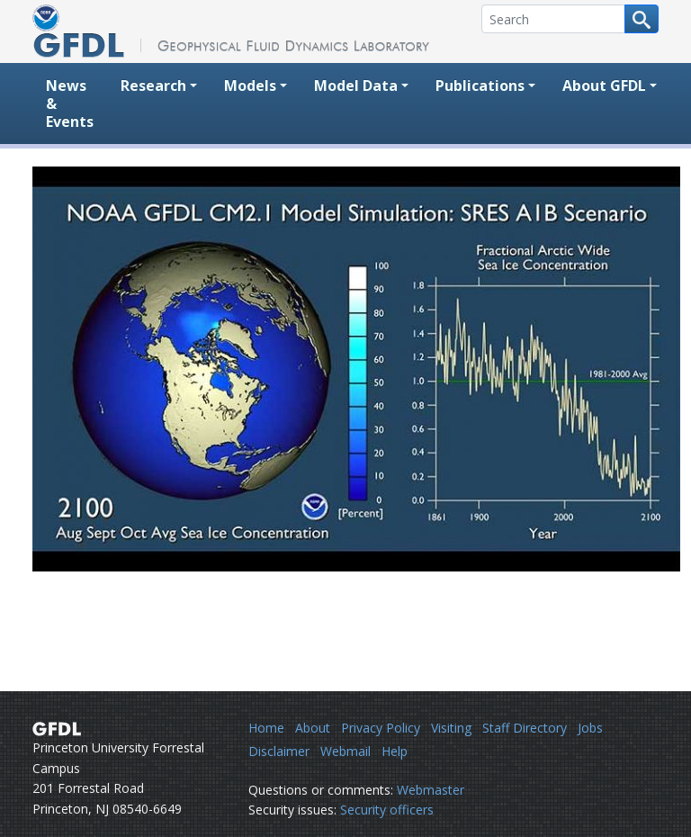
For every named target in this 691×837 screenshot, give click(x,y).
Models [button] (250, 85)
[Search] (553, 18)
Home (266, 727)
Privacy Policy (380, 727)
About (312, 727)
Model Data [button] (356, 85)
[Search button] (641, 18)
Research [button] (153, 85)
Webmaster (430, 789)
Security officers (387, 809)
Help (394, 751)
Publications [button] (480, 85)
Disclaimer (279, 751)
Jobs (590, 727)
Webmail (345, 751)
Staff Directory (524, 727)
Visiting (451, 727)
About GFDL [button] (604, 85)
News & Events (70, 103)
